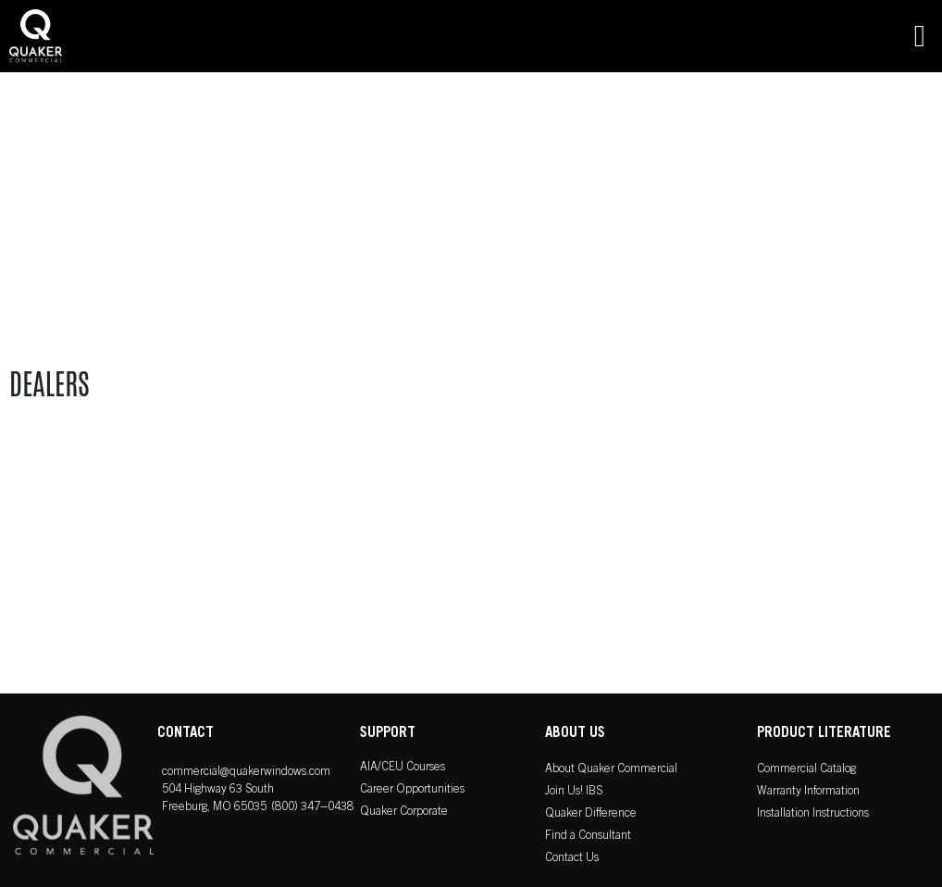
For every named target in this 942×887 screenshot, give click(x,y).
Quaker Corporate (404, 812)
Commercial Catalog (806, 770)
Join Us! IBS (573, 792)
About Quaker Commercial (611, 770)
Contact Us (572, 859)
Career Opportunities (412, 790)
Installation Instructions (813, 814)
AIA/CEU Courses (402, 768)
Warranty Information (808, 792)
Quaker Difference (591, 814)
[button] (919, 36)
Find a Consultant (588, 837)
